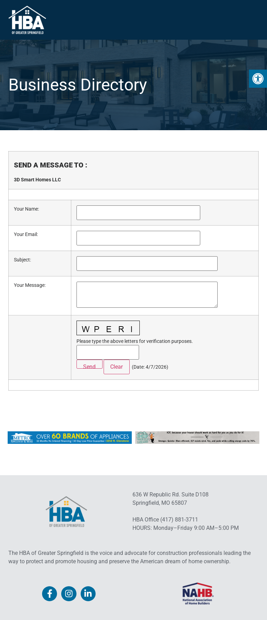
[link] (258, 79)
